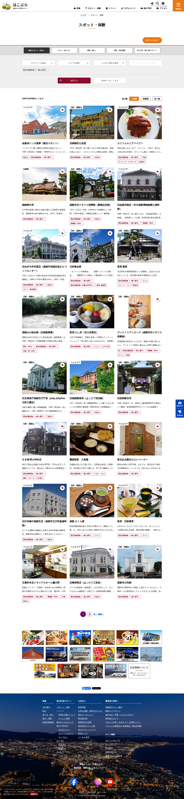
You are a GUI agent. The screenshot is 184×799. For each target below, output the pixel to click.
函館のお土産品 (152, 40)
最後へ (101, 614)
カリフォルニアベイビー (130, 143)
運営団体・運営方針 (82, 768)
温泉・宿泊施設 (119, 50)
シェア (86, 688)
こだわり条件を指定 (112, 63)
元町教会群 (75, 266)
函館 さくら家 (77, 521)
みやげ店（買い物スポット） (147, 50)
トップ (83, 15)
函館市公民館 (124, 582)
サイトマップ (99, 768)
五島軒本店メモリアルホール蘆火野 (41, 582)
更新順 (145, 98)
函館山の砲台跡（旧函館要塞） (38, 332)
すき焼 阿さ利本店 (31, 459)
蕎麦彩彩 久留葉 (79, 459)
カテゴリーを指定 (42, 63)
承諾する (34, 794)
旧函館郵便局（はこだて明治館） (87, 398)
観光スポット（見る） (37, 50)
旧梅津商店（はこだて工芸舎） (86, 582)
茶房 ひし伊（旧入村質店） (84, 332)
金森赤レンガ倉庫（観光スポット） (41, 143)
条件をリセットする (109, 80)
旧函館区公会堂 (78, 143)
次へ (95, 614)
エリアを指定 (79, 63)
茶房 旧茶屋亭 (125, 521)
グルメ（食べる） (64, 50)
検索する (69, 80)
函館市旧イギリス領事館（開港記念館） (91, 204)
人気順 (134, 98)
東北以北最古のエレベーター (132, 459)
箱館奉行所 (28, 204)
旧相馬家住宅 (124, 398)
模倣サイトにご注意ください (92, 764)
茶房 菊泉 (122, 266)
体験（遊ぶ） (92, 50)
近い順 (157, 98)
